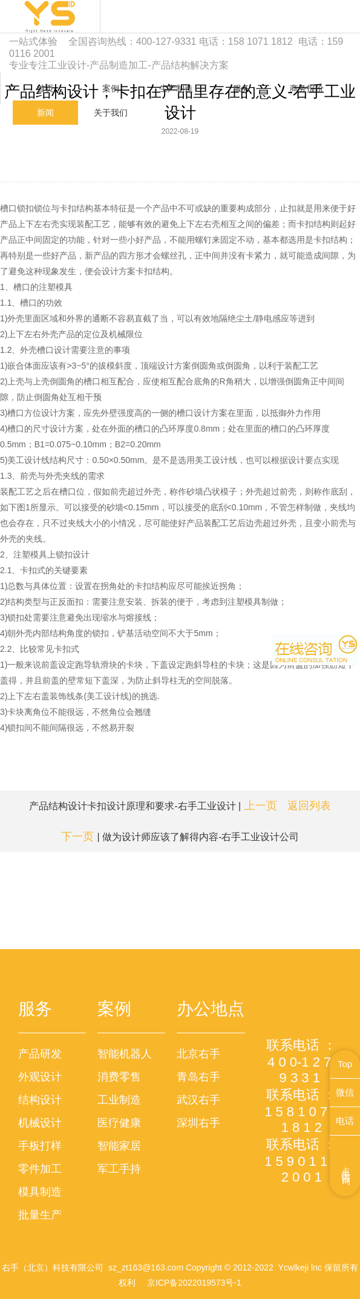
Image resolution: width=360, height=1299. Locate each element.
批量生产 (40, 1215)
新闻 (45, 112)
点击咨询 (346, 1166)
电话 (345, 1121)
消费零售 (119, 1077)
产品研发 (40, 1054)
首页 (45, 88)
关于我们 (111, 112)
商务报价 (307, 88)
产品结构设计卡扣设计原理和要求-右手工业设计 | (153, 806)
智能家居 (119, 1146)
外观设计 (40, 1077)
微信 (345, 1092)
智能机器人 (124, 1054)
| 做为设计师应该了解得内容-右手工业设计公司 (180, 836)
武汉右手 (198, 1100)
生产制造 (176, 88)
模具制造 (40, 1192)
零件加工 (40, 1169)
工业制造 (119, 1100)
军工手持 (119, 1169)
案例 (110, 88)
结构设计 (40, 1100)
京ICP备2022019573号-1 (194, 1282)
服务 (241, 88)
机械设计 (40, 1123)
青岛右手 (198, 1077)
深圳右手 (198, 1123)
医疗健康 (119, 1123)
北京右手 (198, 1054)
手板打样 (40, 1146)
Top (345, 1064)
